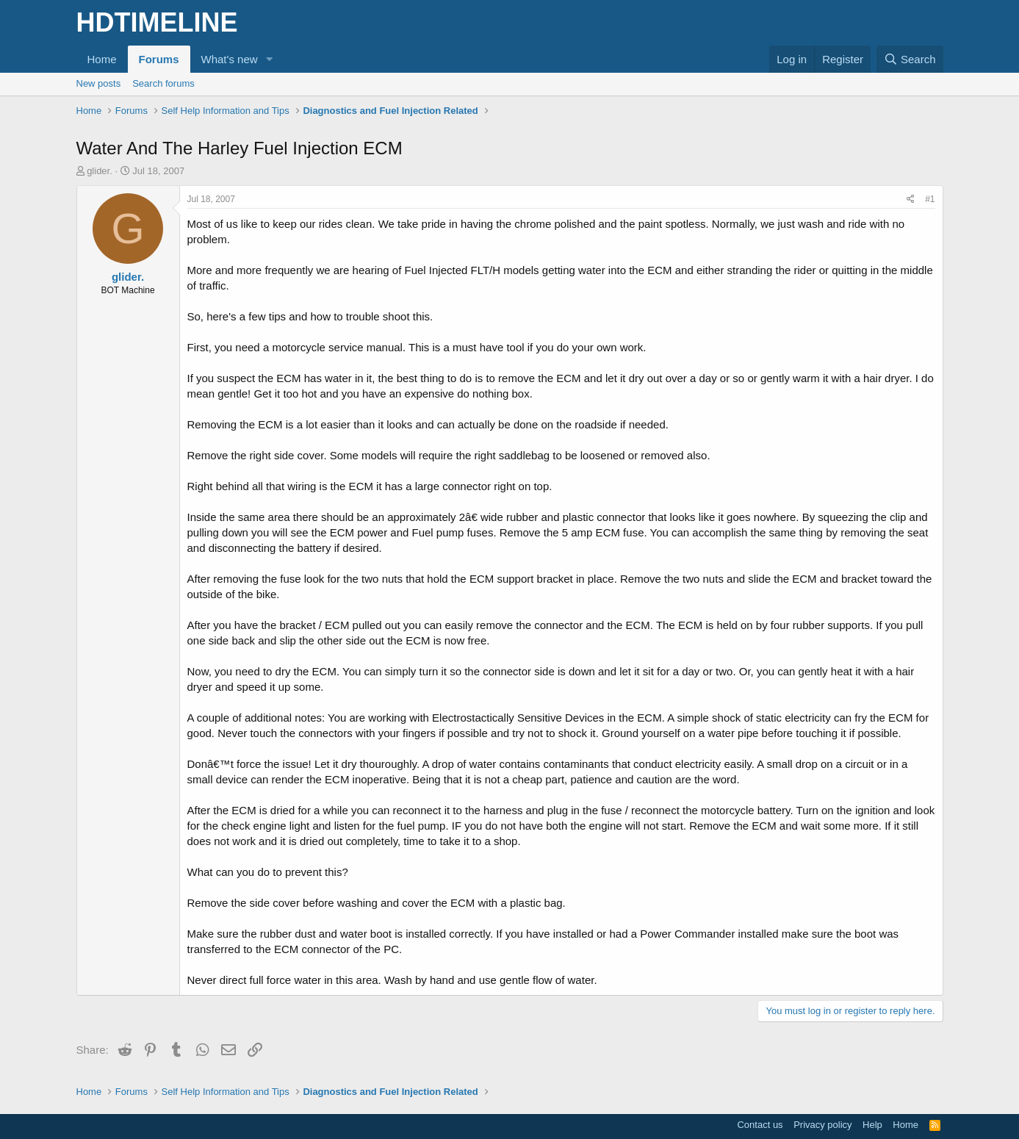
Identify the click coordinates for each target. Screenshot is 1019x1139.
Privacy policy (822, 1124)
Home (102, 59)
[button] (269, 59)
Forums (159, 59)
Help (872, 1124)
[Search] (909, 59)
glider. (99, 170)
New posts (98, 83)
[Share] (910, 199)
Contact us (759, 1124)
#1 (930, 199)
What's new (229, 59)
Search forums (163, 83)
